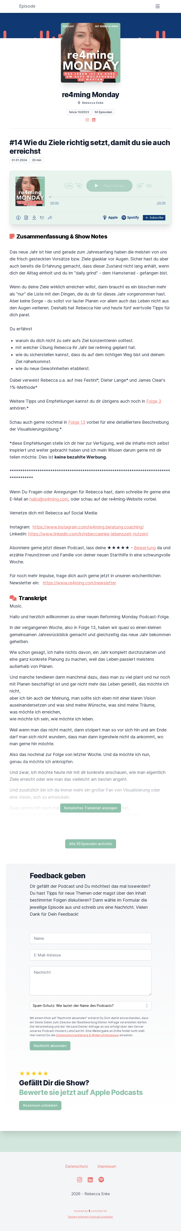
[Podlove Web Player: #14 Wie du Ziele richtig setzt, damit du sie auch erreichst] (90, 197)
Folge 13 (76, 422)
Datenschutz (76, 1166)
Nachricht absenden (50, 1046)
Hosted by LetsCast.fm (90, 1211)
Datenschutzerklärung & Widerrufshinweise (87, 1035)
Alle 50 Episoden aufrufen (90, 844)
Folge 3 (153, 401)
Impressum (107, 1166)
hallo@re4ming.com (48, 499)
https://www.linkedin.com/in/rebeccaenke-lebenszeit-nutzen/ (88, 533)
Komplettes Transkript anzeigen (90, 808)
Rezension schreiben (40, 1105)
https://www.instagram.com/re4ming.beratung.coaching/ (88, 526)
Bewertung (145, 547)
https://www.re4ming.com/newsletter (79, 582)
